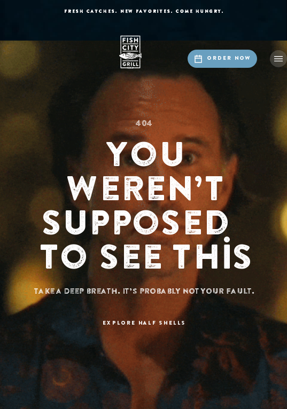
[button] (278, 58)
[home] (143, 52)
